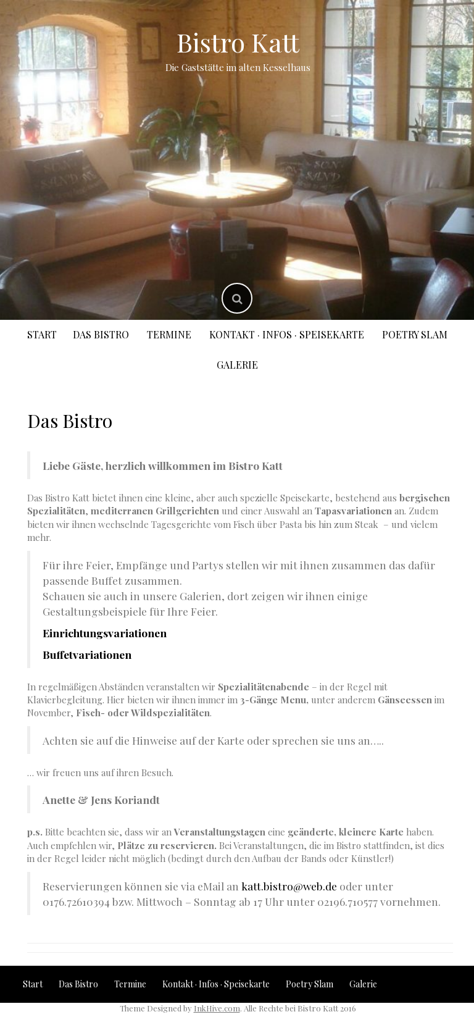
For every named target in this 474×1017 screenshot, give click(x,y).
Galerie (237, 364)
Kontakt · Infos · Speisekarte (286, 334)
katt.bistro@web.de (289, 886)
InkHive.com (217, 1008)
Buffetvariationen (87, 654)
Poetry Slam (414, 334)
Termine (169, 334)
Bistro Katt (238, 42)
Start (42, 334)
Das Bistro (101, 334)
